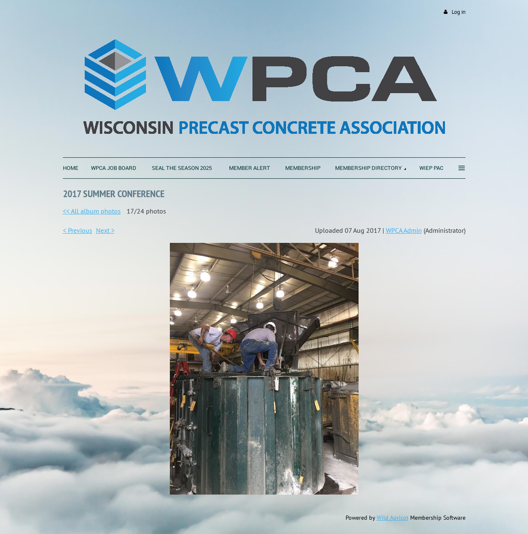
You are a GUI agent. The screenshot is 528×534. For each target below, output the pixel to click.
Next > (105, 230)
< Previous (77, 230)
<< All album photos (92, 211)
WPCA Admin (404, 230)
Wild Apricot (392, 517)
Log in (459, 12)
